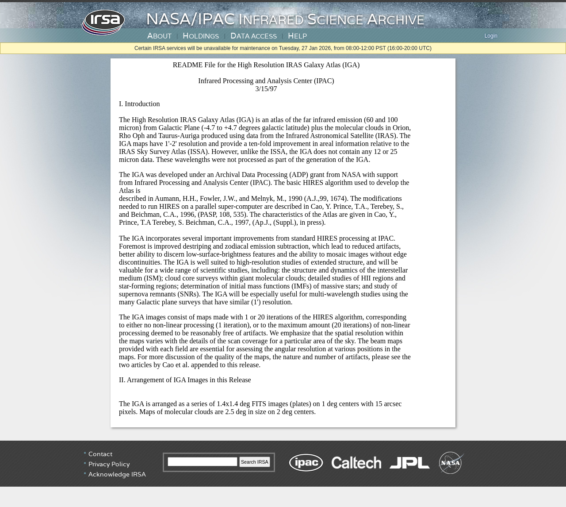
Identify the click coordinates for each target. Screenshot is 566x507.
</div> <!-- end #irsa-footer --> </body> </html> (283, 474)
